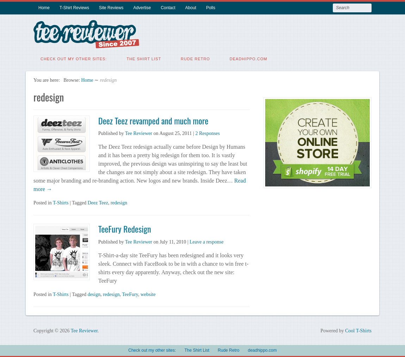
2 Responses (207, 132)
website (148, 293)
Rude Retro (195, 58)
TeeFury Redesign (124, 228)
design (94, 293)
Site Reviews (111, 7)
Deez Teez (98, 202)
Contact (168, 7)
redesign (119, 202)
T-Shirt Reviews (74, 7)
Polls (210, 7)
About (190, 7)
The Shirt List (143, 58)
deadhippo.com (248, 58)
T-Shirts (61, 202)
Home (44, 7)
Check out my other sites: (73, 58)
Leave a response (206, 241)
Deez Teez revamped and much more (153, 119)
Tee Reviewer (138, 132)
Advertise (142, 7)
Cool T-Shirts (358, 330)
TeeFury (130, 293)
